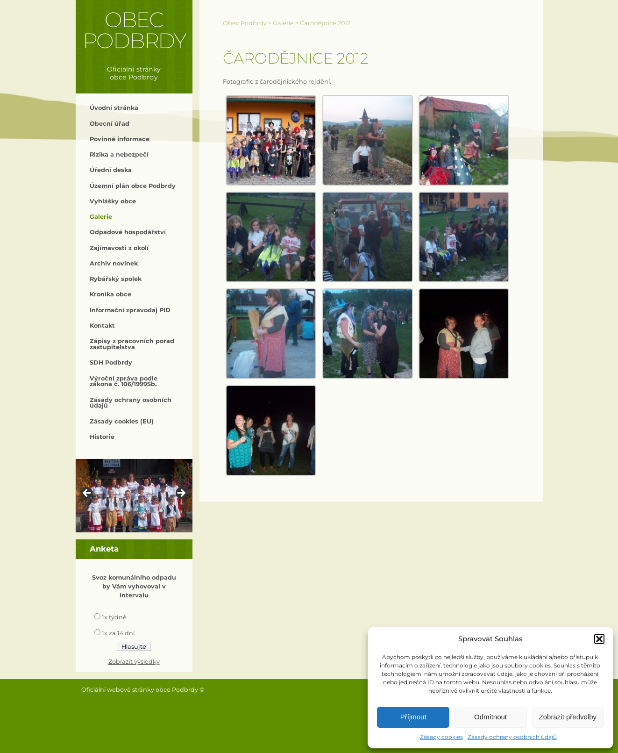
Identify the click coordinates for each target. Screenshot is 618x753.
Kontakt (102, 325)
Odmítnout (490, 717)
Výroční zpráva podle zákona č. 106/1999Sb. (123, 381)
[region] (134, 495)
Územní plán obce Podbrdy (133, 185)
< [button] (87, 494)
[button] (599, 639)
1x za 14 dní (118, 633)
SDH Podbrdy (111, 362)
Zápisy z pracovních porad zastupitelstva (132, 344)
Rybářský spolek (116, 278)
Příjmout (413, 717)
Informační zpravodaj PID (130, 310)
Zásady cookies (441, 736)
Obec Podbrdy (134, 30)
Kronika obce (110, 294)
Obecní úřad (109, 123)
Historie (102, 436)
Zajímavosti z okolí (119, 247)
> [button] (181, 494)
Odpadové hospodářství (128, 232)
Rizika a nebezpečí (119, 154)
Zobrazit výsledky (134, 661)
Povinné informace (119, 139)
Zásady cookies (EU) (122, 421)
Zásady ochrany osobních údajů (512, 736)
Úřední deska (111, 169)
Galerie (101, 216)
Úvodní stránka (114, 107)
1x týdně (114, 617)
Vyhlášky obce (113, 201)
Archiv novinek (114, 263)
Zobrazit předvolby (568, 717)
